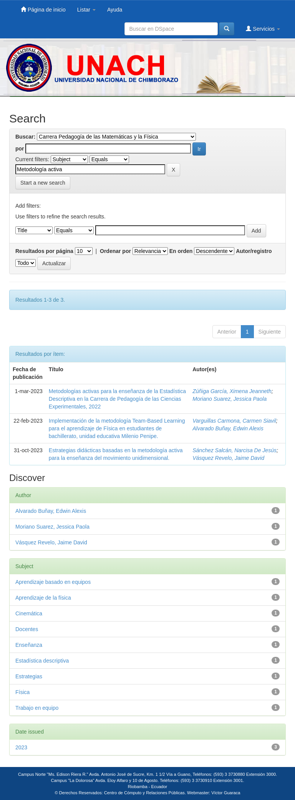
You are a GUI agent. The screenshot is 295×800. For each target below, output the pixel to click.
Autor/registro (254, 251)
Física (22, 692)
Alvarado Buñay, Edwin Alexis (227, 428)
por (19, 148)
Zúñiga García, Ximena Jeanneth (231, 391)
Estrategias (28, 676)
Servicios (263, 28)
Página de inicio (43, 9)
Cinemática (28, 613)
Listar (86, 10)
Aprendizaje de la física (43, 598)
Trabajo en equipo (36, 708)
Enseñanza (28, 645)
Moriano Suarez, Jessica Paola (229, 399)
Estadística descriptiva (42, 661)
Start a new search (42, 183)
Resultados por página (44, 251)
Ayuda (114, 10)
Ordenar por (115, 251)
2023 (21, 747)
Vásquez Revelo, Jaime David (228, 458)
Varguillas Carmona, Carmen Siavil (234, 421)
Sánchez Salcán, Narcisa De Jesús (234, 450)
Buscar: (25, 137)
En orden (181, 251)
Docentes (26, 629)
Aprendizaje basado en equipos (53, 582)
